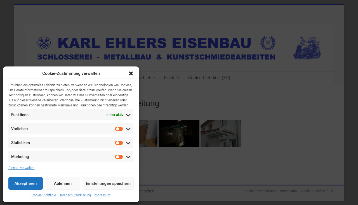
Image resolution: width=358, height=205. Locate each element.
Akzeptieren (25, 183)
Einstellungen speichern (108, 183)
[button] (131, 73)
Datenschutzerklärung (75, 195)
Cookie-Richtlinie (44, 195)
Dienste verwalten (21, 168)
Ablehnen (63, 183)
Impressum (102, 195)
